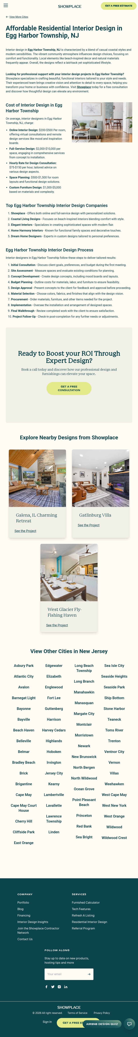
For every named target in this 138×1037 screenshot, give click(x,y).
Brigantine (23, 784)
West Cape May (114, 795)
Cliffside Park (23, 832)
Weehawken (114, 784)
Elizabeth (54, 676)
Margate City (84, 714)
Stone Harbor (114, 709)
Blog (20, 909)
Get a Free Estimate (78, 1022)
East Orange (24, 843)
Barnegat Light (24, 698)
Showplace (84, 87)
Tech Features (81, 909)
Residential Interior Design (89, 922)
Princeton (84, 815)
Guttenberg (54, 709)
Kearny (53, 784)
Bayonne (24, 709)
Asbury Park (24, 665)
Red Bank (84, 826)
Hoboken (54, 752)
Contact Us (25, 939)
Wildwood (114, 827)
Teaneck (114, 719)
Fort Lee (54, 698)
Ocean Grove (84, 789)
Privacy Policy (102, 1013)
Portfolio (23, 902)
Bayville (23, 719)
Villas (114, 773)
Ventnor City (114, 752)
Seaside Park (114, 687)
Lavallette (54, 805)
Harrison (54, 719)
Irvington (54, 762)
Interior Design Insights (32, 922)
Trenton (114, 741)
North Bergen (84, 767)
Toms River (114, 730)
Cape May (24, 795)
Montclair (84, 724)
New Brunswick (84, 757)
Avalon (23, 687)
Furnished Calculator (86, 902)
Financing (23, 915)
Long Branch (84, 681)
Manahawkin (84, 692)
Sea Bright (84, 837)
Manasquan (84, 703)
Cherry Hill (23, 821)
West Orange (114, 816)
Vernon (114, 762)
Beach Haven (23, 730)
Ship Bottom (114, 698)
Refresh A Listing (83, 915)
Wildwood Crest (114, 838)
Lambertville (54, 795)
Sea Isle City (114, 665)
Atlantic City (23, 676)
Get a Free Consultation (69, 388)
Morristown (84, 735)
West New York (114, 805)
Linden (54, 832)
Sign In (47, 1022)
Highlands (54, 741)
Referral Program (83, 928)
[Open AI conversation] (129, 1024)
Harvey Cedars (54, 730)
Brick (24, 773)
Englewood (54, 687)
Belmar (23, 752)
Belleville (24, 741)
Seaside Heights (114, 676)
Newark (84, 746)
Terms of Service (77, 1013)
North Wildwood (84, 778)
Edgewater (54, 665)
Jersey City (54, 773)
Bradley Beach (23, 762)
